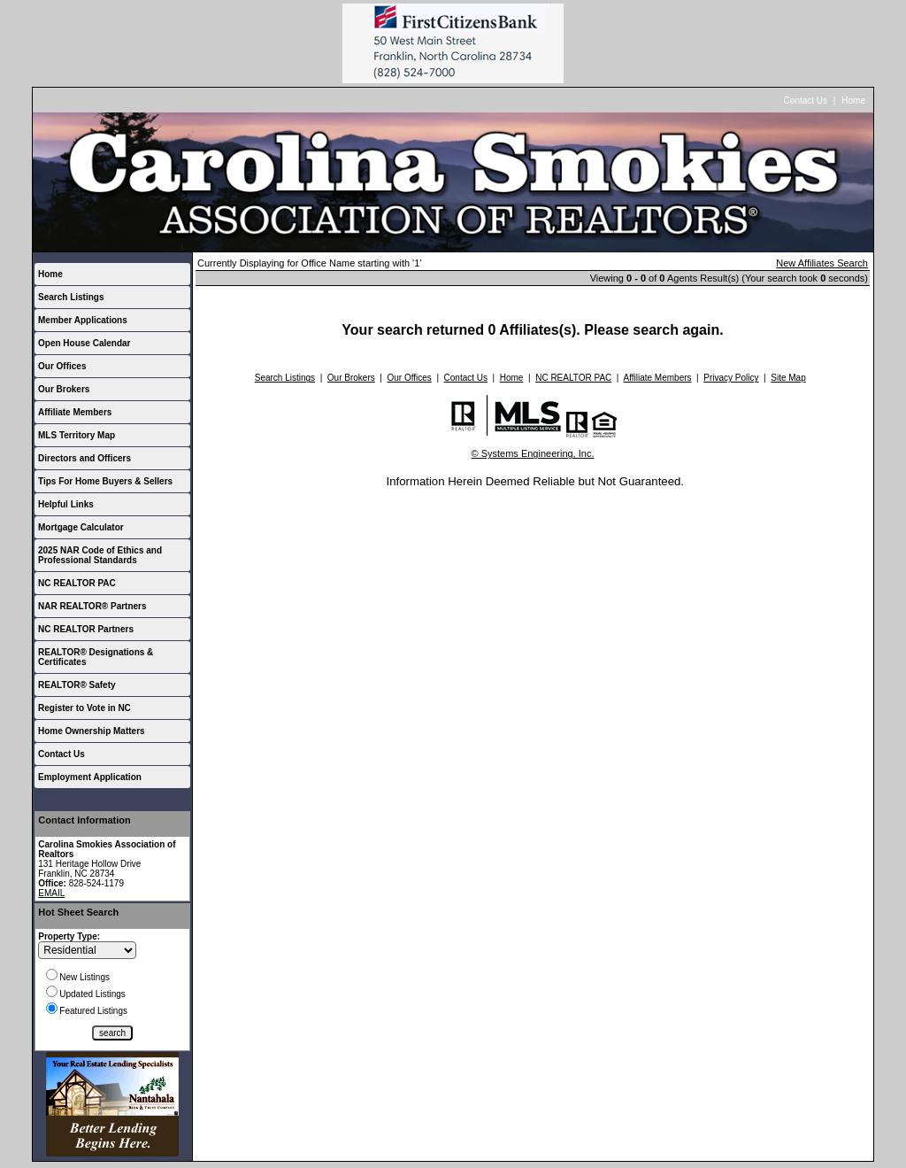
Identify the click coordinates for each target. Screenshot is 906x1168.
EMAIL (51, 893)
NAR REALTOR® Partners (92, 606)
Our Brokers (63, 389)
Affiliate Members (74, 412)
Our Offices (62, 366)
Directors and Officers (84, 458)
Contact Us (805, 100)
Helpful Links (66, 504)
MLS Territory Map (76, 435)
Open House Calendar (84, 343)
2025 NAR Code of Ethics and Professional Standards (100, 555)
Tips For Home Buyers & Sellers (105, 481)
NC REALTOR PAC (77, 583)
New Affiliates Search (822, 263)
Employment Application (90, 777)
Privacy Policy (730, 378)
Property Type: (69, 936)
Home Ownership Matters (91, 731)
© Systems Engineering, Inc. (533, 453)
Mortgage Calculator (81, 527)
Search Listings (71, 297)
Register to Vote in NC (84, 708)
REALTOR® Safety (77, 685)
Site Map (788, 378)
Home (853, 100)
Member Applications (82, 320)
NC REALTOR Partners (86, 629)
